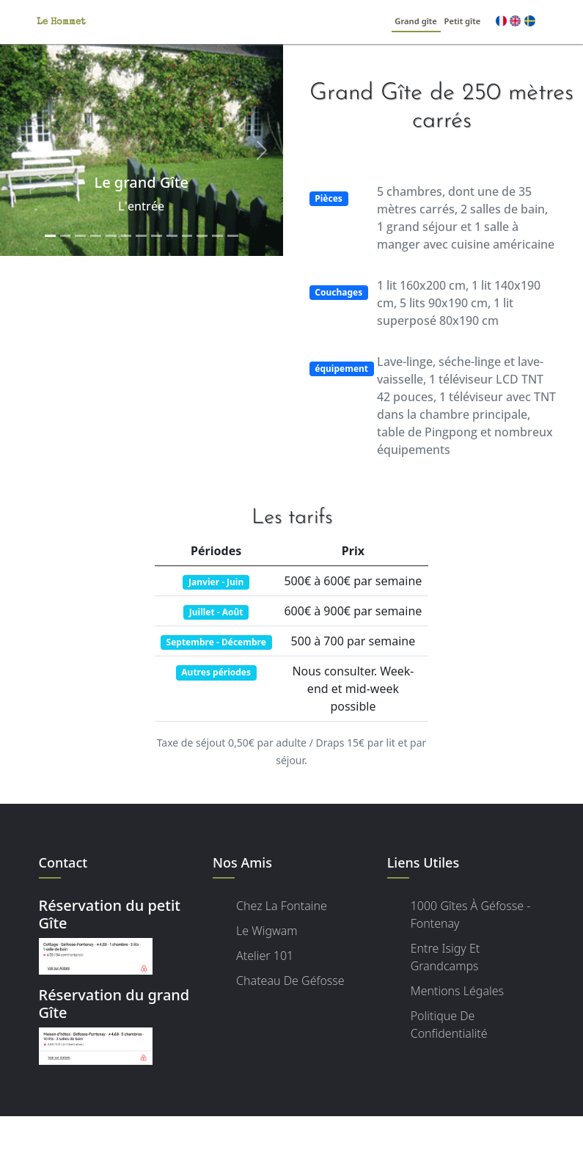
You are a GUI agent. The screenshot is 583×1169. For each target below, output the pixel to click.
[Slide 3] (80, 235)
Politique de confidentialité (449, 1024)
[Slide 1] (50, 235)
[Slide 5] (111, 235)
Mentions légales (457, 991)
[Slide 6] (126, 235)
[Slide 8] (156, 235)
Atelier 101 (264, 956)
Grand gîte (416, 20)
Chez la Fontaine (281, 906)
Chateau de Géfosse (290, 980)
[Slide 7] (141, 235)
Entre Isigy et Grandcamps (445, 957)
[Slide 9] (171, 235)
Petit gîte (462, 20)
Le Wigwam (267, 931)
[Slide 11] (202, 235)
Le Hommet (61, 22)
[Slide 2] (65, 235)
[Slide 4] (95, 235)
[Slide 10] (187, 235)
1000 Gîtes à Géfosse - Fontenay (471, 914)
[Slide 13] (232, 235)
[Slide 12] (217, 235)
